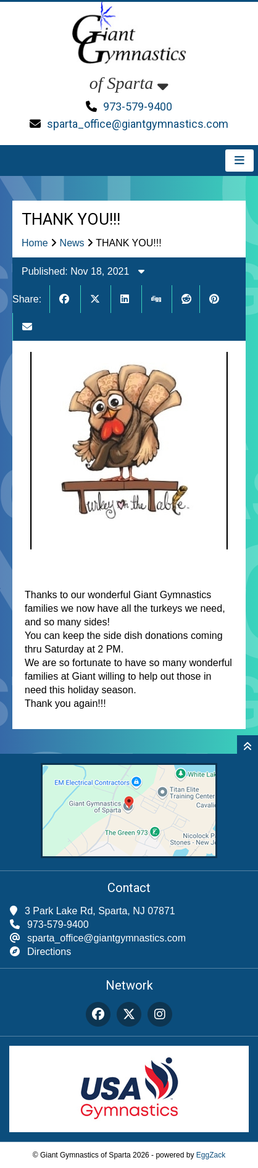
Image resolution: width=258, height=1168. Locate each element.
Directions (49, 951)
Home (35, 243)
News (72, 243)
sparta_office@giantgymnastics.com (137, 123)
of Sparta (129, 83)
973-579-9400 (137, 106)
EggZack (210, 1155)
